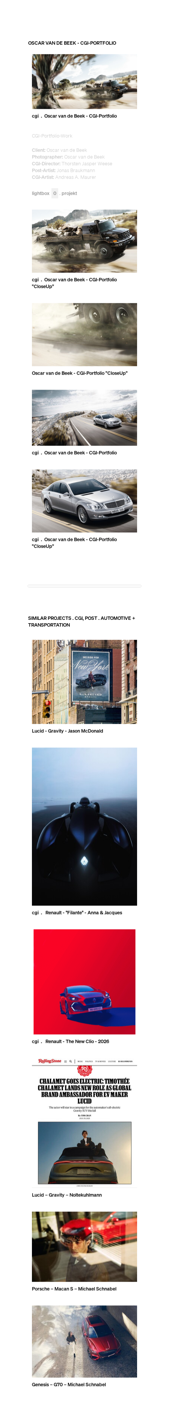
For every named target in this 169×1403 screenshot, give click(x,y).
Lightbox (45, 193)
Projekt (69, 193)
